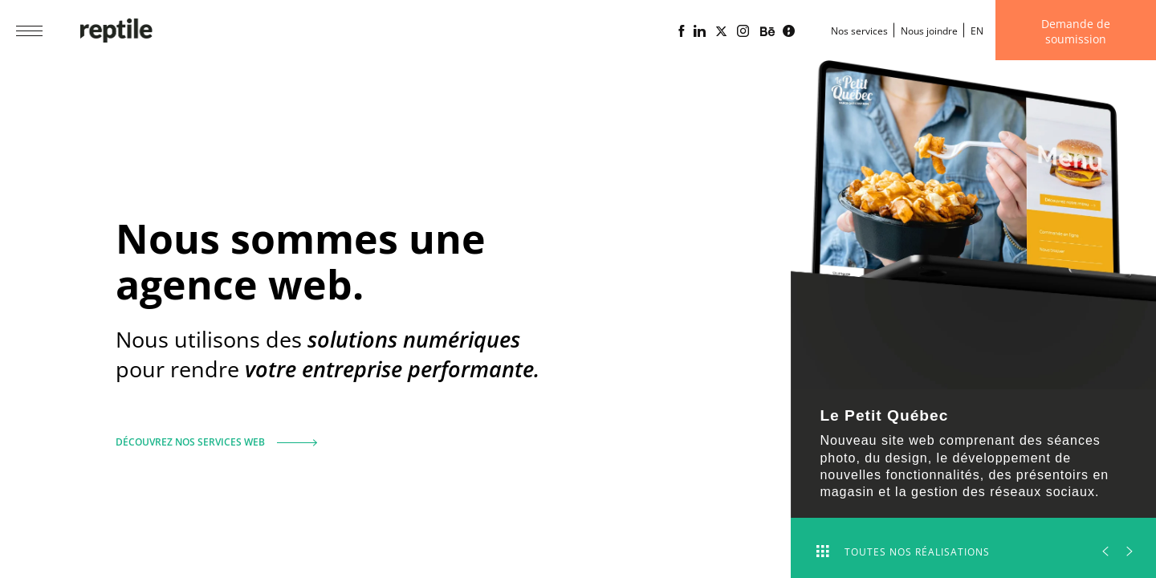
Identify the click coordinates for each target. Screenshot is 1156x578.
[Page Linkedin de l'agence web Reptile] (700, 31)
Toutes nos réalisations (903, 552)
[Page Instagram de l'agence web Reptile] (743, 31)
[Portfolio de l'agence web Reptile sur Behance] (767, 32)
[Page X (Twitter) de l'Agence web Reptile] (721, 31)
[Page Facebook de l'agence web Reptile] (681, 31)
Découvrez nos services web (210, 435)
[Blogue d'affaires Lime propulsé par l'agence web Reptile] (789, 31)
